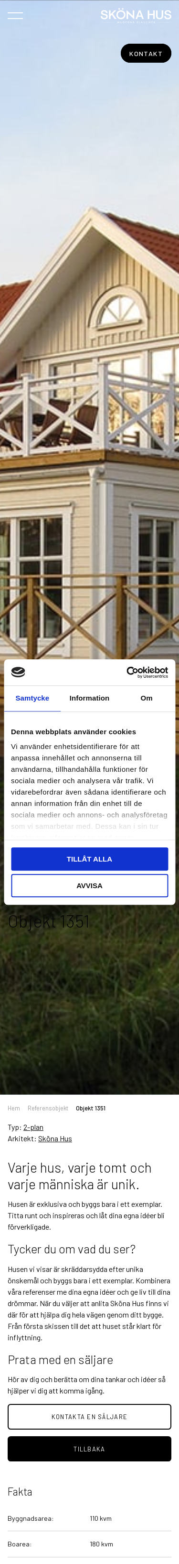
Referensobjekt (48, 1108)
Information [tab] (90, 698)
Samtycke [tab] (32, 698)
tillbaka (89, 1449)
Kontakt (146, 53)
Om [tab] (147, 698)
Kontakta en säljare (89, 1417)
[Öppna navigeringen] (15, 15)
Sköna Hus (55, 1138)
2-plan (33, 1126)
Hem (14, 1108)
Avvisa (89, 886)
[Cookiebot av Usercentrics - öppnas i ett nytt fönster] (127, 672)
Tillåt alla (89, 859)
